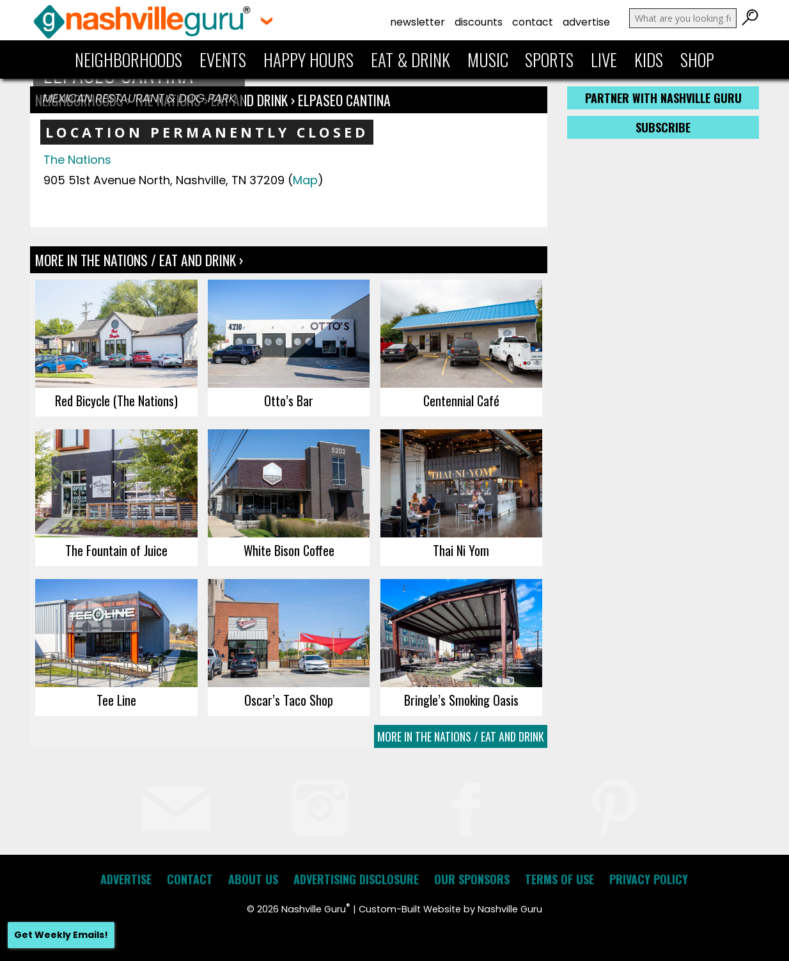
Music (487, 59)
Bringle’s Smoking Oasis (461, 700)
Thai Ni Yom (461, 550)
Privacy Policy (648, 879)
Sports (549, 59)
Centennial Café (461, 400)
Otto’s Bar (288, 400)
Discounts (479, 22)
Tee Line (116, 700)
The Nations (77, 160)
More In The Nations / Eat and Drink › (139, 260)
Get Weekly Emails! (61, 934)
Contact (532, 22)
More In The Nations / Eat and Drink (460, 736)
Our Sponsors (472, 879)
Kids (648, 59)
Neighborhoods (128, 59)
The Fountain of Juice (116, 550)
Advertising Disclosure (356, 879)
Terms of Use (559, 879)
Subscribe (663, 127)
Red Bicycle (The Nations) (116, 400)
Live (604, 59)
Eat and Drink (249, 100)
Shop (697, 59)
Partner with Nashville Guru (663, 98)
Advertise (586, 22)
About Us (253, 879)
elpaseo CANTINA (344, 100)
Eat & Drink (410, 59)
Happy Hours (308, 59)
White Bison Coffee (289, 550)
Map (305, 180)
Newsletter (417, 22)
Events (222, 59)
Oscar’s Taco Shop (288, 700)
